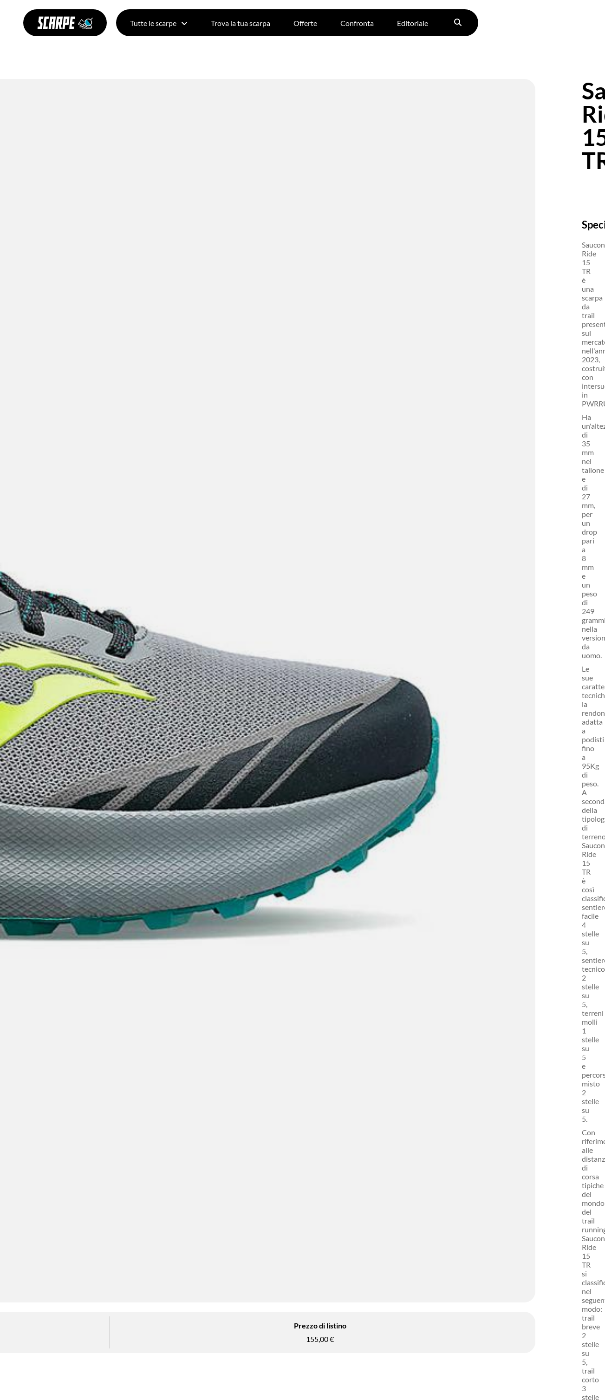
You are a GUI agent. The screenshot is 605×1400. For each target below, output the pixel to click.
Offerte (305, 23)
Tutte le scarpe (159, 23)
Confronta (357, 23)
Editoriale (412, 23)
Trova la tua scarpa (240, 23)
